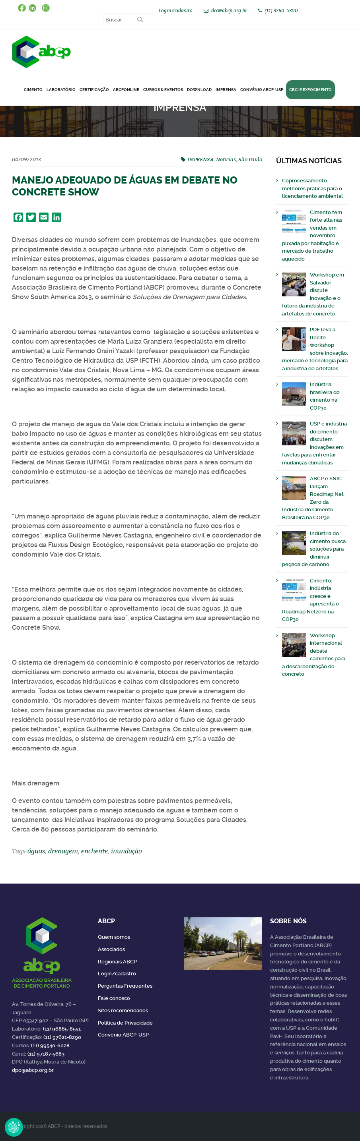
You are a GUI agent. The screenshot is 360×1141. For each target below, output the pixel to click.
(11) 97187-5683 (45, 1054)
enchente (94, 851)
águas (36, 851)
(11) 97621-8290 (62, 1037)
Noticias (226, 159)
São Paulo (250, 159)
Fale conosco (114, 998)
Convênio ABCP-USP (261, 89)
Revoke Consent (14, 1127)
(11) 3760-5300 (281, 10)
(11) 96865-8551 (62, 1029)
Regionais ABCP (117, 962)
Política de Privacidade (125, 1023)
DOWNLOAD (199, 89)
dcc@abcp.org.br (229, 10)
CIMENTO (33, 89)
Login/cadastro (176, 10)
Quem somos (114, 937)
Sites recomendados (123, 1010)
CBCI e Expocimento (310, 89)
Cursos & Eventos (163, 89)
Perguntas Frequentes (125, 986)
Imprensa (226, 89)
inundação (126, 851)
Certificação (94, 89)
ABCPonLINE (126, 89)
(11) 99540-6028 (50, 1045)
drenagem (63, 851)
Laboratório (61, 89)
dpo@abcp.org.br (33, 1070)
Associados (111, 949)
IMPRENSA (200, 159)
